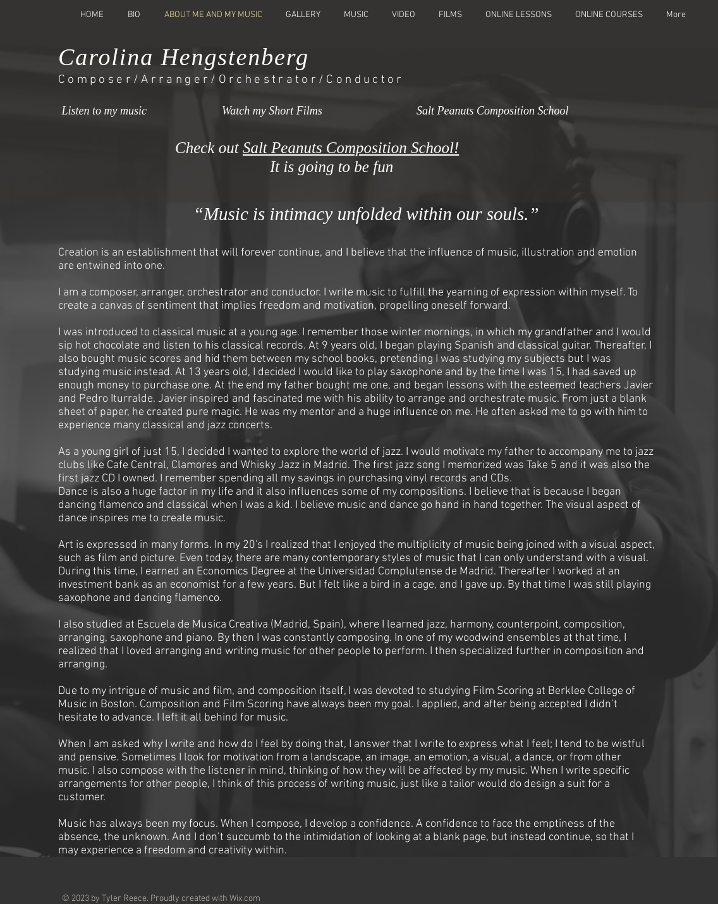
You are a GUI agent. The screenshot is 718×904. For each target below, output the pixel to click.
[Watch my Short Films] (287, 112)
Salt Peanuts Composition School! (351, 147)
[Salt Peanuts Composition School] (492, 112)
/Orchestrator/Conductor (307, 80)
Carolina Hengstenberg (183, 57)
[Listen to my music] (120, 112)
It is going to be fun (286, 166)
